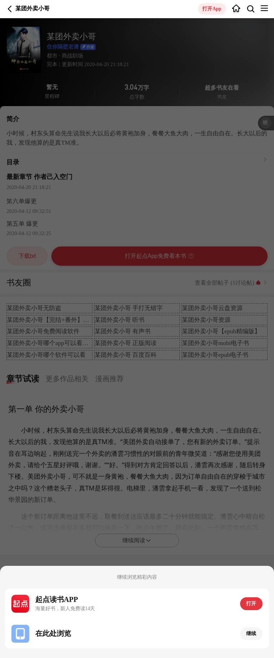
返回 (10, 9)
